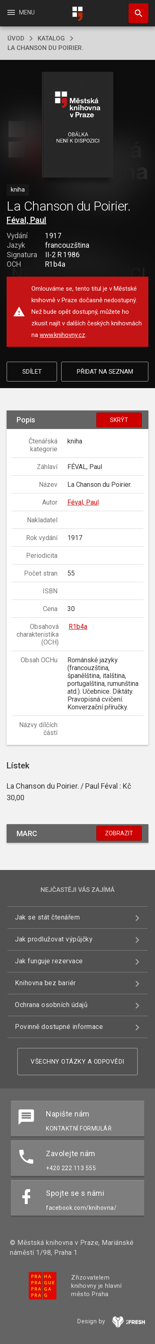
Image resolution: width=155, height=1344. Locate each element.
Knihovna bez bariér (45, 983)
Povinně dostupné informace (59, 1027)
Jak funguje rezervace (49, 961)
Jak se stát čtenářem (47, 917)
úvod (15, 38)
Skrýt (119, 420)
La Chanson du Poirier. (45, 48)
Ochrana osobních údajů (51, 1005)
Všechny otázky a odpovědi (77, 1061)
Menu (20, 12)
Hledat (135, 9)
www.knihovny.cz (62, 335)
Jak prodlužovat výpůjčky (54, 939)
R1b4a (78, 627)
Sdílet (32, 371)
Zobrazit (119, 833)
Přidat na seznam (105, 371)
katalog (51, 38)
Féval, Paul (26, 220)
